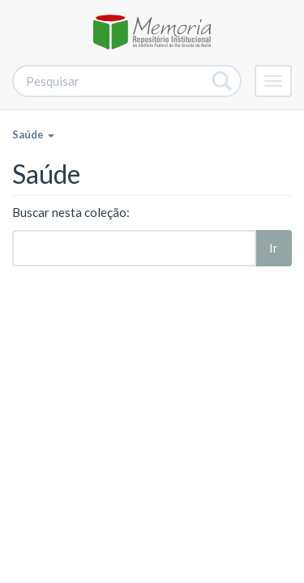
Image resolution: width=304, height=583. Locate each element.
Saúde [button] (33, 134)
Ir (273, 247)
